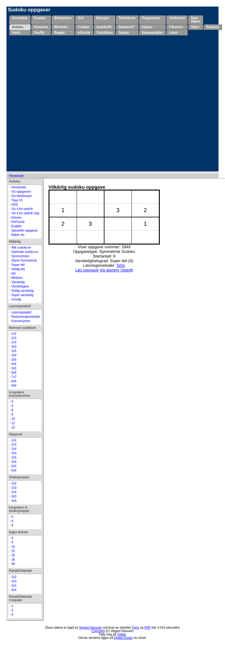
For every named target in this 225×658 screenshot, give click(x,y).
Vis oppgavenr (21, 191)
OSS (14, 204)
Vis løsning (109, 270)
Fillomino (176, 27)
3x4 (13, 355)
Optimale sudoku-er (24, 252)
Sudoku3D (104, 27)
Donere (16, 217)
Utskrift (126, 270)
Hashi (16, 32)
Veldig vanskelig (22, 290)
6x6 (13, 372)
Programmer (151, 18)
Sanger (124, 32)
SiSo (121, 265)
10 (13, 419)
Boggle (59, 32)
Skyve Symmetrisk (24, 260)
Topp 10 (17, 200)
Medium (17, 277)
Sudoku (17, 27)
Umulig (16, 299)
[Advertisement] (65, 103)
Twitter (121, 634)
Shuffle (39, 32)
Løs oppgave (87, 270)
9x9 (13, 385)
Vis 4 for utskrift (22, 209)
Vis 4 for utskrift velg (25, 213)
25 (13, 551)
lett (13, 273)
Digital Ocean (123, 637)
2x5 (13, 351)
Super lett (18, 264)
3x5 (13, 359)
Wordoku (61, 27)
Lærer (173, 32)
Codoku (83, 27)
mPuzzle (84, 32)
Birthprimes (63, 18)
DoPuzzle (18, 222)
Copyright (98, 631)
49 (13, 564)
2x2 (13, 333)
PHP (147, 627)
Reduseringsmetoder (25, 316)
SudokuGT (126, 27)
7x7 (13, 377)
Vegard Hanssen (90, 627)
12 (13, 423)
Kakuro (147, 27)
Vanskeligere (20, 286)
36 (13, 559)
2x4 (13, 342)
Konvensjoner (20, 321)
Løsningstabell (21, 312)
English (16, 226)
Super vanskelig (22, 295)
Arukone (212, 27)
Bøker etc (18, 235)
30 (13, 555)
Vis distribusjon (21, 196)
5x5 (13, 368)
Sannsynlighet (152, 32)
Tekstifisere (127, 18)
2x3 (13, 338)
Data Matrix (195, 19)
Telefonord (177, 18)
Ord (80, 18)
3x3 (13, 346)
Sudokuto (41, 27)
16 (13, 427)
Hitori (195, 27)
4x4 (13, 364)
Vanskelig (18, 282)
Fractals (40, 18)
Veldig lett (18, 269)
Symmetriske (20, 256)
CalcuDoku (104, 32)
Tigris (135, 627)
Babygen (102, 18)
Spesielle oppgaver (24, 230)
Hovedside (20, 18)
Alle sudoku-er (21, 247)
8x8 (13, 381)
